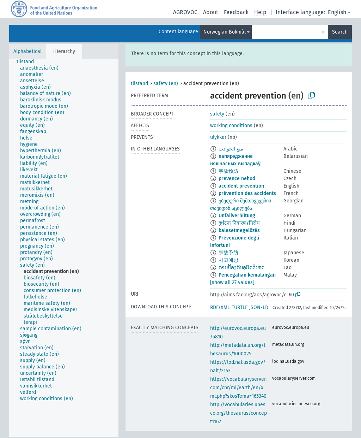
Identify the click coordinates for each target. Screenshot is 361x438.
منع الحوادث (231, 149)
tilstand (139, 84)
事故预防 (228, 171)
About (210, 12)
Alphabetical (27, 51)
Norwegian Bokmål (224, 32)
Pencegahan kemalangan (247, 275)
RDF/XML (220, 307)
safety (217, 114)
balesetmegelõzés (239, 230)
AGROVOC (185, 12)
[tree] (63, 248)
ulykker (218, 137)
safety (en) (165, 84)
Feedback (236, 12)
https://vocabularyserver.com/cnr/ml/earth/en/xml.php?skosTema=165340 (238, 387)
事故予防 (228, 253)
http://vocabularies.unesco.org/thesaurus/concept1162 (238, 413)
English (337, 12)
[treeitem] (28, 62)
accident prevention (241, 186)
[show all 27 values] (232, 282)
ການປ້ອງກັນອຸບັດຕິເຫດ (241, 268)
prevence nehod (237, 179)
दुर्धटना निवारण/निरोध (239, 223)
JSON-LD (258, 307)
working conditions (231, 126)
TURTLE (239, 307)
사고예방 (228, 260)
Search (340, 32)
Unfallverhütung (237, 216)
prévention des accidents (247, 193)
